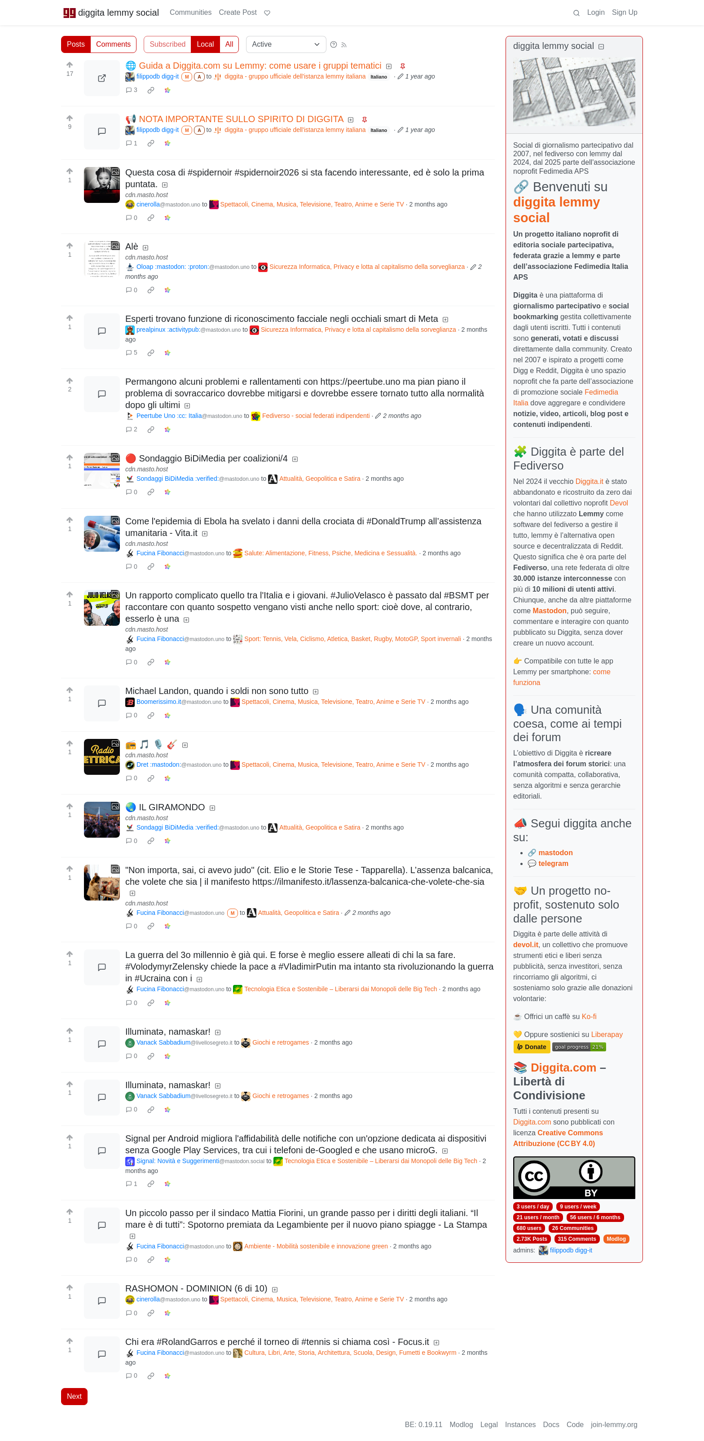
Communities (190, 12)
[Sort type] (286, 44)
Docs (551, 1424)
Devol (619, 503)
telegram (553, 863)
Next (74, 1396)
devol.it (525, 945)
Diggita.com (563, 1067)
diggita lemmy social (111, 12)
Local (205, 44)
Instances (520, 1424)
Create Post (237, 12)
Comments (113, 44)
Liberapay (607, 1034)
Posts (76, 44)
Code (575, 1424)
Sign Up (625, 12)
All (229, 44)
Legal (489, 1424)
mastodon (555, 853)
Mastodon (550, 611)
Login (596, 12)
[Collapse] (601, 47)
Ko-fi (589, 1016)
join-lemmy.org (614, 1424)
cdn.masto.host (146, 194)
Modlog (616, 1239)
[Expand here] (102, 185)
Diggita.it (589, 481)
